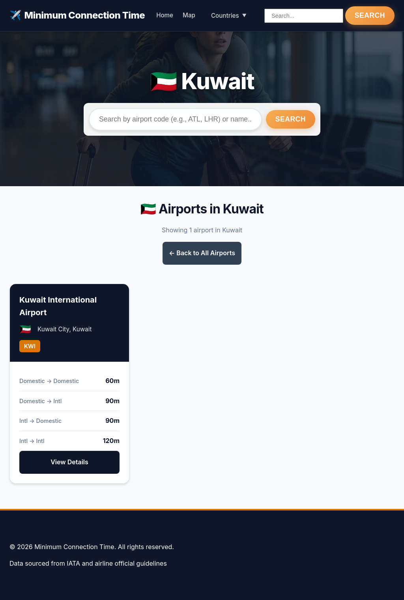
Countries (225, 15)
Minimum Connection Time (77, 15)
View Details (69, 462)
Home (164, 15)
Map (189, 15)
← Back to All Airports (202, 253)
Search (370, 15)
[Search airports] (303, 16)
